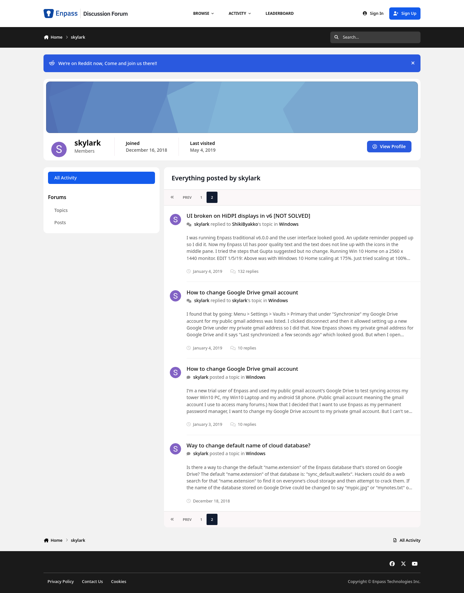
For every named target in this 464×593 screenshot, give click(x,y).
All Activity (65, 178)
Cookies (118, 581)
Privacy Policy (61, 581)
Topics (61, 210)
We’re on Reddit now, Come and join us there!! (103, 63)
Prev (187, 197)
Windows (289, 224)
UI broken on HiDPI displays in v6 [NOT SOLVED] (248, 215)
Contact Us (92, 581)
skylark (201, 224)
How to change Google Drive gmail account (242, 292)
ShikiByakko (245, 224)
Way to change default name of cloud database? (248, 445)
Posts (60, 222)
